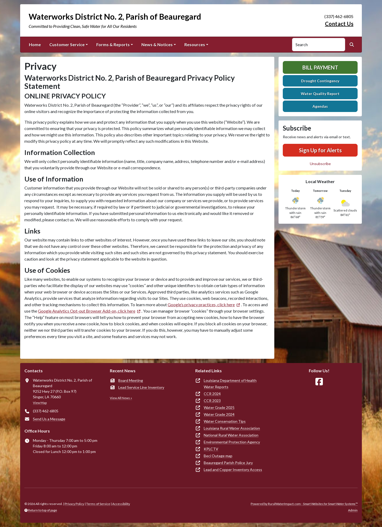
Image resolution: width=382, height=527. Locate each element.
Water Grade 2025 (219, 407)
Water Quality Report (320, 93)
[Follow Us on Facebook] (319, 381)
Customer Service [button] (67, 44)
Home (35, 44)
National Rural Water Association (231, 435)
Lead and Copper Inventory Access (233, 469)
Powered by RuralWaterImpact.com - (304, 504)
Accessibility (121, 504)
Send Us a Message (49, 419)
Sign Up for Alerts (320, 150)
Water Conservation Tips (225, 421)
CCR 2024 (212, 393)
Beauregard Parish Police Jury (228, 462)
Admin (353, 510)
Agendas (320, 106)
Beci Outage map (218, 455)
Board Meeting (130, 380)
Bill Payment (320, 67)
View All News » (121, 398)
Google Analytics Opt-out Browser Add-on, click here (86, 310)
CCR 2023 (212, 400)
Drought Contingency (320, 81)
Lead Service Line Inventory (141, 387)
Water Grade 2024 (219, 414)
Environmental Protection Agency (232, 442)
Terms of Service (98, 504)
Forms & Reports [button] (113, 44)
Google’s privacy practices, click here (201, 304)
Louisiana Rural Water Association (232, 428)
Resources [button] (194, 44)
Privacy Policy (74, 504)
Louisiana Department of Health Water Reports (230, 383)
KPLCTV (211, 449)
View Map (40, 403)
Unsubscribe (320, 163)
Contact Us (339, 23)
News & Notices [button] (157, 44)
